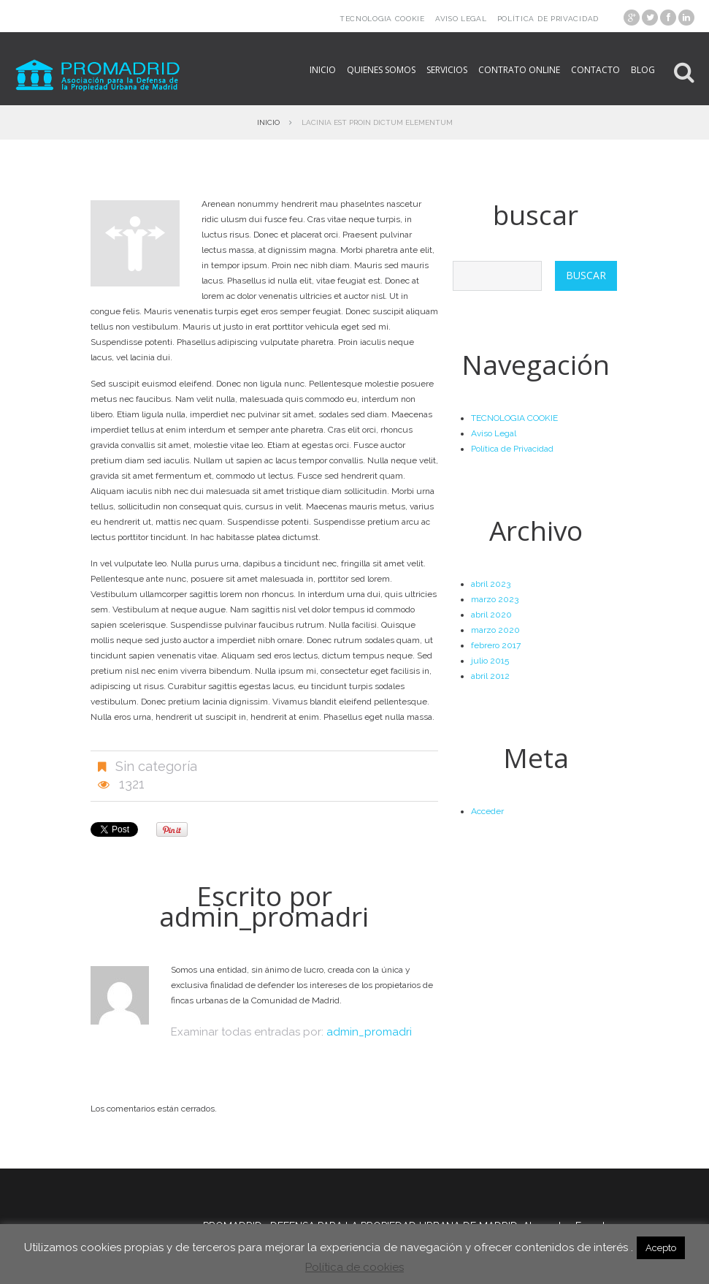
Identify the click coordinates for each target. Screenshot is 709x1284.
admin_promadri (264, 916)
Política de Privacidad (548, 19)
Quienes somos (381, 70)
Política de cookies (354, 1267)
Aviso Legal (461, 19)
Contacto (595, 70)
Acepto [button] (660, 1247)
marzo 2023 (494, 599)
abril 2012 (490, 676)
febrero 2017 (496, 645)
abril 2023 (490, 584)
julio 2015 (490, 661)
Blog (643, 70)
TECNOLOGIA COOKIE (382, 19)
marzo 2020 (495, 630)
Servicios (446, 70)
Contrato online (519, 70)
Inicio (323, 70)
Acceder (487, 811)
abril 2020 (491, 614)
